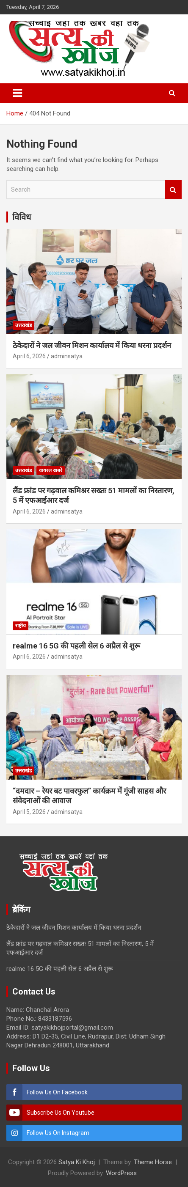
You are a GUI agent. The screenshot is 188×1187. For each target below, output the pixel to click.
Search (173, 189)
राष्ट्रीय (20, 626)
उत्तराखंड (23, 325)
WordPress (121, 1173)
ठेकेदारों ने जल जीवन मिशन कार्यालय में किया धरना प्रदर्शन (93, 345)
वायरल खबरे (50, 470)
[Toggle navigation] (17, 93)
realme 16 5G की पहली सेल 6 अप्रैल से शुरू (76, 645)
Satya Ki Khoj (76, 1162)
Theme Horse (153, 1162)
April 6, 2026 (29, 356)
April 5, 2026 (29, 811)
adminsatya (67, 356)
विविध (21, 217)
